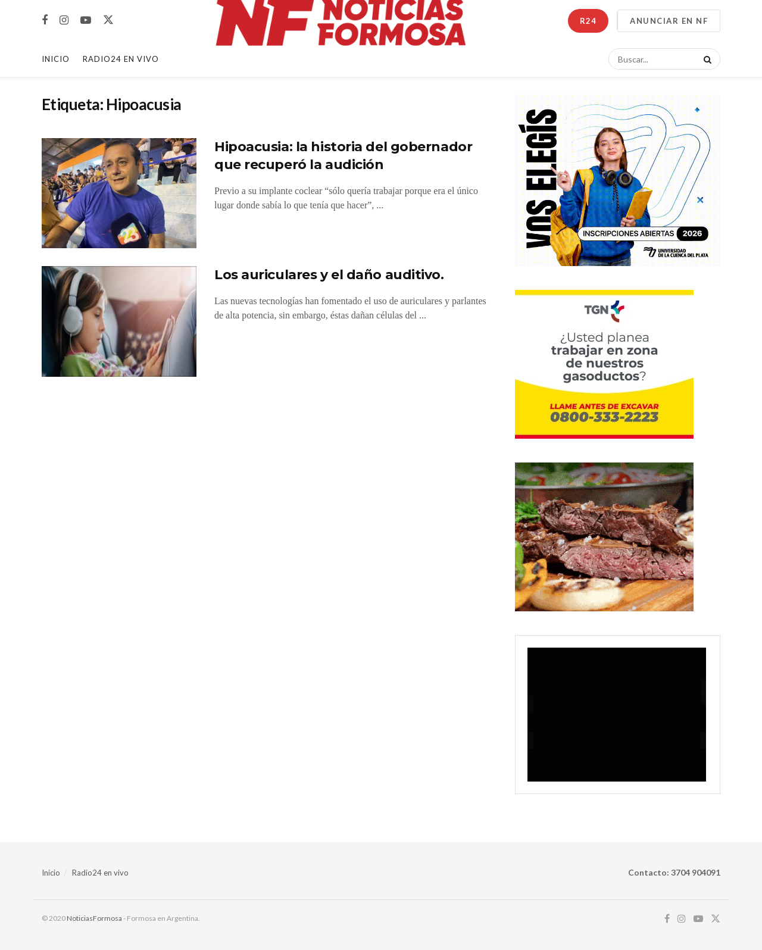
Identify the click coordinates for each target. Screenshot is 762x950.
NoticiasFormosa (94, 918)
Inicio (56, 59)
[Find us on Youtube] (85, 20)
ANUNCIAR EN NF (669, 21)
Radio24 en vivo (100, 872)
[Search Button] (705, 59)
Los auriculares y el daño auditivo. (329, 275)
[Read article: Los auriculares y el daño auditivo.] (119, 321)
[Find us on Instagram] (64, 20)
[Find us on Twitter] (108, 20)
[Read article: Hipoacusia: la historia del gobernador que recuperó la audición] (119, 193)
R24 (588, 21)
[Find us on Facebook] (45, 20)
